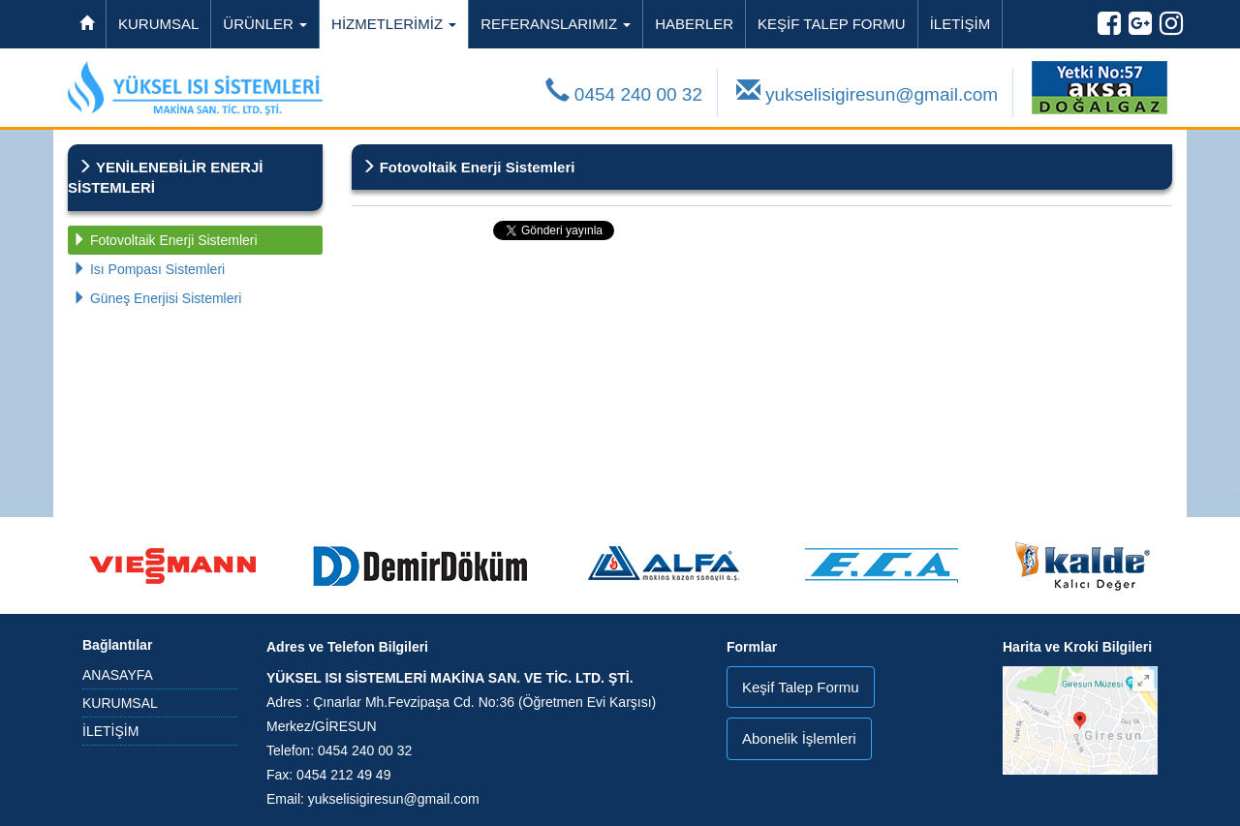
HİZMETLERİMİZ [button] (393, 23)
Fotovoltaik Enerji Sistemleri (165, 240)
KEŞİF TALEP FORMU (832, 23)
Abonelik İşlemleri (799, 738)
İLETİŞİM (960, 23)
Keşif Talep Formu (800, 687)
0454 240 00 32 (623, 91)
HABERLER (694, 23)
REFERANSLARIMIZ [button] (555, 23)
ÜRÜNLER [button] (265, 23)
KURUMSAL (158, 23)
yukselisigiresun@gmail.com (867, 91)
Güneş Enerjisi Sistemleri (157, 298)
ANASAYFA (117, 675)
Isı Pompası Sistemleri (149, 269)
